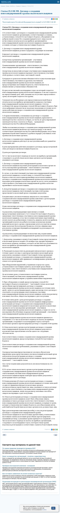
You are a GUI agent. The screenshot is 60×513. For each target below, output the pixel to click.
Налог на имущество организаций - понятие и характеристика (24, 456)
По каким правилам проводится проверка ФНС (18, 448)
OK (53, 508)
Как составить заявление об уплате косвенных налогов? (22, 474)
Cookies (44, 509)
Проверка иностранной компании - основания (18, 466)
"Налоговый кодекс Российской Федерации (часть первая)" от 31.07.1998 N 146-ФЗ (29, 22)
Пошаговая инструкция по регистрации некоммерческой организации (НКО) (29, 482)
